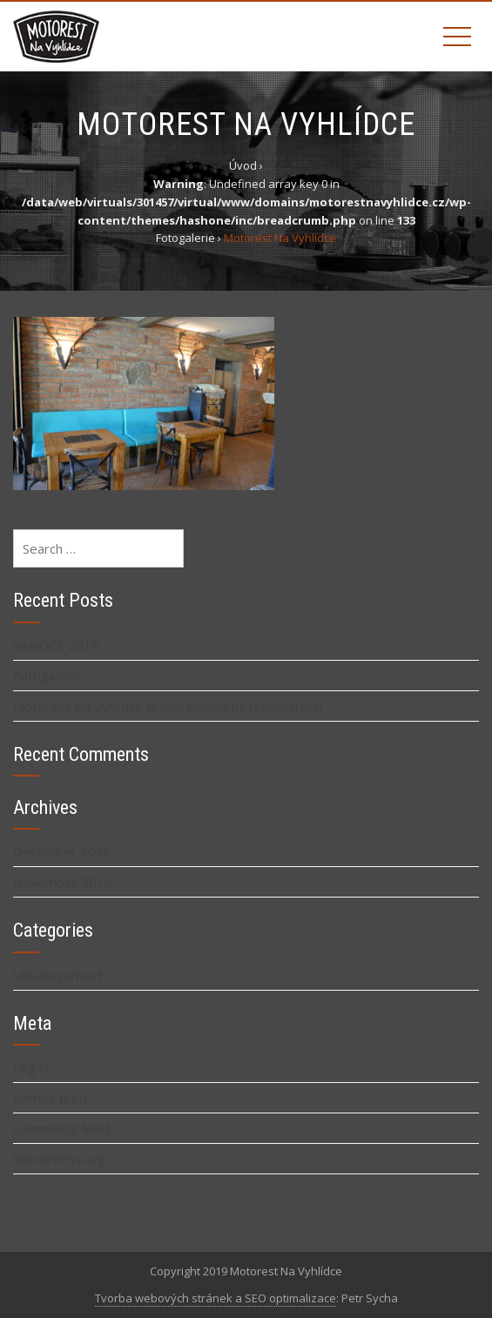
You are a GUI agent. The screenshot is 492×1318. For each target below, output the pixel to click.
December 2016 (62, 851)
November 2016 (62, 882)
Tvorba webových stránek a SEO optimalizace (215, 1298)
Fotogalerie (47, 675)
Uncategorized (57, 975)
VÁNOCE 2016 (56, 645)
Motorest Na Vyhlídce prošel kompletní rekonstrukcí (167, 706)
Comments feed (61, 1128)
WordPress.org (59, 1158)
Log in (31, 1067)
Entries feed (50, 1097)
